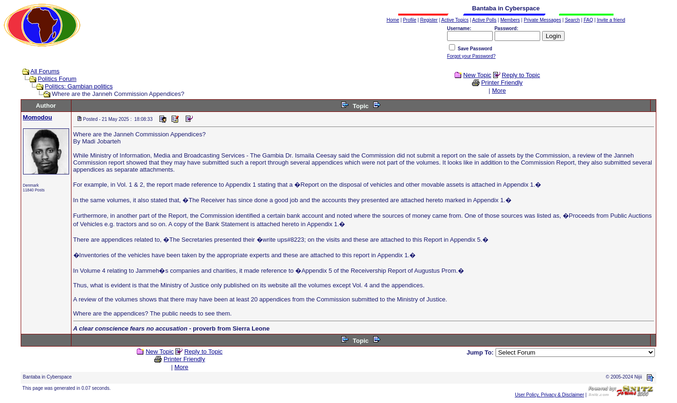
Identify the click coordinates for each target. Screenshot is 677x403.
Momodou (37, 117)
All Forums (45, 71)
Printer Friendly (501, 82)
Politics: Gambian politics (79, 86)
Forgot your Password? (471, 56)
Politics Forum (57, 78)
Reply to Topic (521, 75)
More (499, 90)
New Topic (477, 75)
